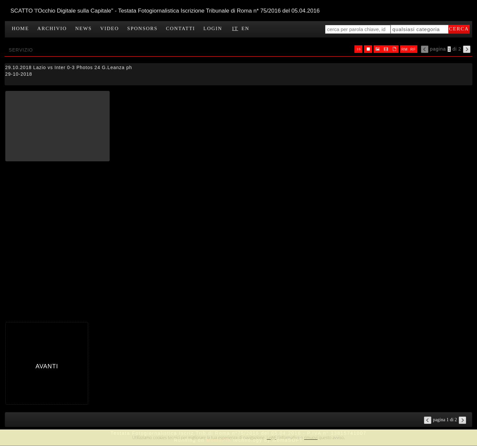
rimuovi (311, 437)
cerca (459, 28)
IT (235, 28)
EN (245, 28)
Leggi (271, 437)
